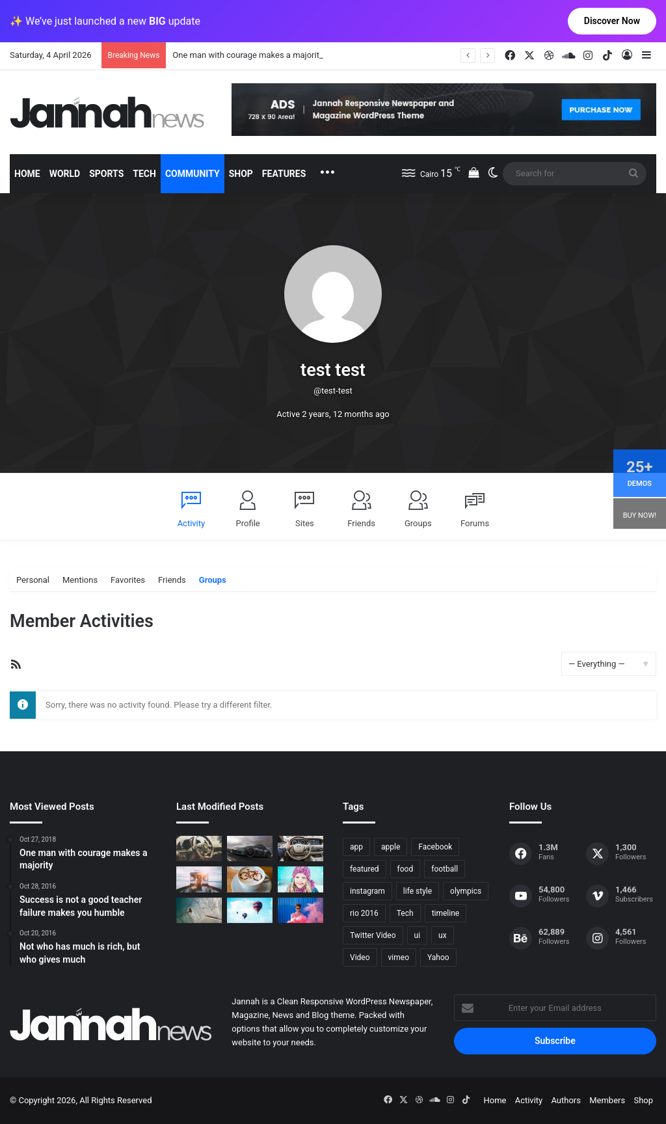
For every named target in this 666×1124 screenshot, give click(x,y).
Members (607, 1100)
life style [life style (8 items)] (417, 891)
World (65, 173)
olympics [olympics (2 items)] (465, 891)
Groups (418, 523)
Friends (361, 523)
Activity (192, 523)
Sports (106, 173)
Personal (32, 580)
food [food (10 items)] (405, 869)
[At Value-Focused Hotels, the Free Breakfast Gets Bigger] (199, 879)
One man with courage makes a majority (247, 55)
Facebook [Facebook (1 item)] (435, 846)
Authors (566, 1100)
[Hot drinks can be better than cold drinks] (250, 879)
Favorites (128, 580)
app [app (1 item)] (356, 846)
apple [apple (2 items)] (390, 846)
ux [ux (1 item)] (442, 935)
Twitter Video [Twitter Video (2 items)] (373, 935)
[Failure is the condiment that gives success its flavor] (300, 910)
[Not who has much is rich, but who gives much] (300, 879)
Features (284, 173)
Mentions (80, 580)
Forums (474, 523)
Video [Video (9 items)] (360, 957)
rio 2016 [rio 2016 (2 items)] (364, 913)
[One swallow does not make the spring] (199, 910)
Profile (248, 523)
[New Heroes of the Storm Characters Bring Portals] (300, 848)
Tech (144, 173)
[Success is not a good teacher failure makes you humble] (250, 910)
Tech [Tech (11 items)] (405, 913)
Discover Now (612, 21)
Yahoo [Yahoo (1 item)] (438, 957)
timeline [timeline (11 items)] (446, 913)
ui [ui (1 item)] (417, 935)
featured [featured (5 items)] (364, 869)
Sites (304, 523)
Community (192, 173)
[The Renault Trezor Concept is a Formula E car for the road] (199, 848)
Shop (241, 173)
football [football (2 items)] (444, 869)
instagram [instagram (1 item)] (367, 891)
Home (27, 173)
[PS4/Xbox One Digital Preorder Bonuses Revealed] (250, 848)
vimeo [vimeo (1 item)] (398, 957)
